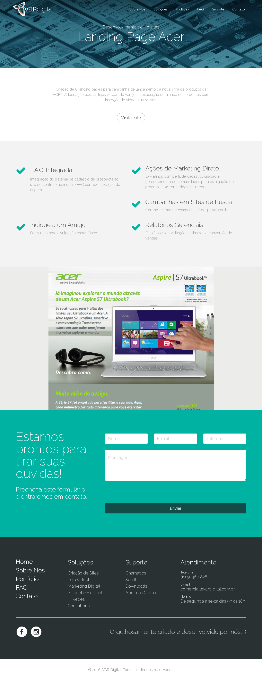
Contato (238, 9)
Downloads (136, 586)
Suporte (218, 9)
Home (24, 561)
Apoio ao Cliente (141, 592)
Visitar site (131, 117)
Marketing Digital (84, 586)
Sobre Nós (137, 9)
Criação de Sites (83, 573)
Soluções (161, 9)
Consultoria (79, 605)
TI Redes (76, 599)
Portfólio (182, 9)
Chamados (135, 573)
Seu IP (131, 579)
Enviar (175, 508)
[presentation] (136, 492)
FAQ (200, 9)
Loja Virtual (78, 579)
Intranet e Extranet (85, 592)
